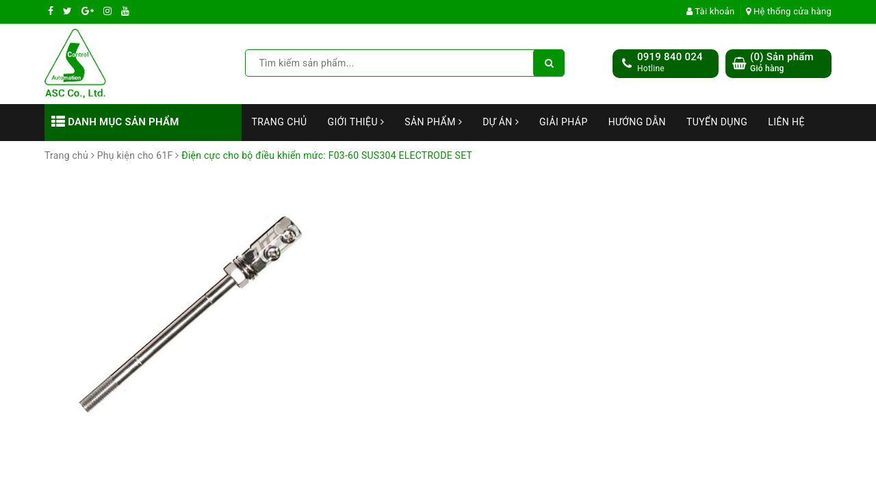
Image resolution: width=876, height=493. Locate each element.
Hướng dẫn (637, 121)
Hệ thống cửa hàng (789, 11)
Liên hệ (786, 121)
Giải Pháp (563, 121)
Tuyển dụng (716, 121)
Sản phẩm (433, 121)
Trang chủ (279, 121)
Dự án (500, 121)
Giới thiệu (356, 121)
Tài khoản (710, 11)
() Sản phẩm (782, 63)
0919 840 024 (670, 57)
